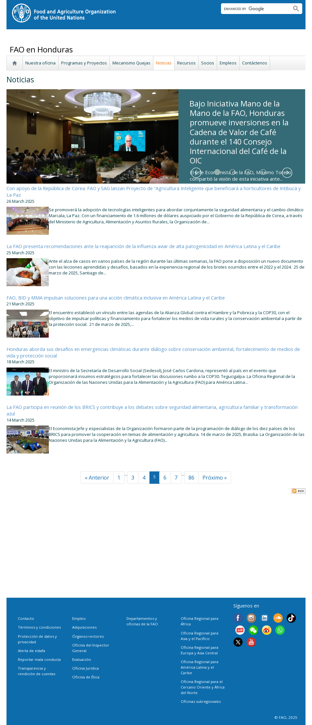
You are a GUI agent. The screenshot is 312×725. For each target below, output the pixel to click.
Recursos (186, 63)
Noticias (164, 63)
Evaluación (81, 659)
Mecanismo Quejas (131, 63)
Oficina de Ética (85, 677)
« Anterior (97, 477)
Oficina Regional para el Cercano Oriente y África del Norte (203, 687)
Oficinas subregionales (201, 701)
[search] (253, 9)
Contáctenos (254, 63)
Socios (207, 63)
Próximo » (214, 477)
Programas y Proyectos (84, 63)
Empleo (79, 618)
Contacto (26, 618)
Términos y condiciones (39, 627)
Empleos (228, 63)
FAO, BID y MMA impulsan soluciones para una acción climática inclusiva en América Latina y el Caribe (115, 297)
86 (191, 477)
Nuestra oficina (40, 63)
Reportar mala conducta (39, 659)
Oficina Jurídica (85, 668)
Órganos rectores (88, 636)
